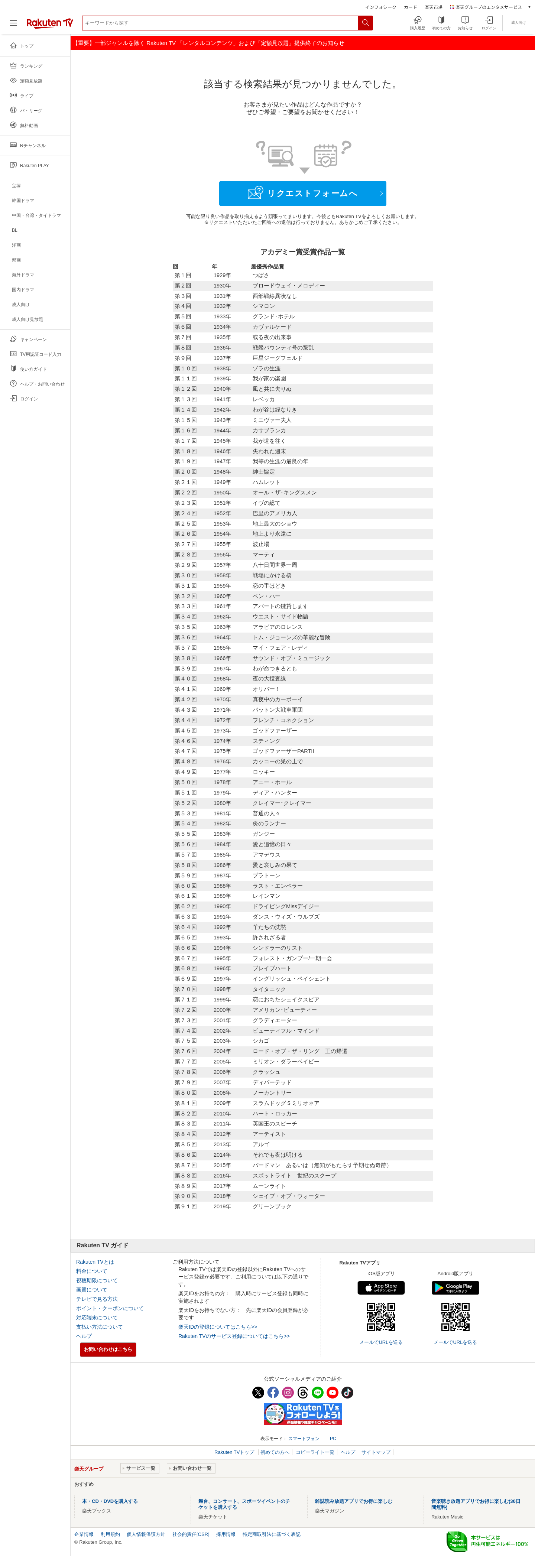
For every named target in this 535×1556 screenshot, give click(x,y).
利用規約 (110, 1534)
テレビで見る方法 (97, 1299)
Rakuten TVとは (95, 1262)
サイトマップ (375, 1452)
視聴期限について (97, 1280)
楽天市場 (433, 7)
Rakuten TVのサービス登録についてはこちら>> (234, 1336)
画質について (91, 1290)
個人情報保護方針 (146, 1534)
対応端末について (97, 1318)
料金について (91, 1271)
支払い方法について (99, 1327)
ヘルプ (84, 1336)
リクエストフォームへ (303, 192)
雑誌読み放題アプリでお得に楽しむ (353, 1501)
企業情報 (84, 1534)
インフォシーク (380, 7)
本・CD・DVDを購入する (110, 1501)
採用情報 (226, 1534)
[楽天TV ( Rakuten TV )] (50, 26)
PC (333, 1438)
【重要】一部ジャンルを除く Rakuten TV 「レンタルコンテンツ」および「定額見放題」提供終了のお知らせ (208, 43)
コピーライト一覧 (315, 1452)
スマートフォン (304, 1438)
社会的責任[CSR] (191, 1534)
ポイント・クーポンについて (110, 1308)
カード (410, 7)
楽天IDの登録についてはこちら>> (217, 1327)
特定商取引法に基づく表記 (272, 1534)
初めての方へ (274, 1452)
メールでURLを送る (381, 1342)
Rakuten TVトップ (235, 1452)
